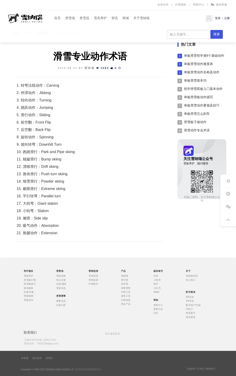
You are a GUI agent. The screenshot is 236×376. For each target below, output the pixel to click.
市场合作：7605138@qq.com (41, 343)
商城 (125, 18)
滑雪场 (70, 18)
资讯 (114, 18)
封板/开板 (29, 292)
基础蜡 (124, 276)
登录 (217, 18)
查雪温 (84, 18)
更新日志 (158, 309)
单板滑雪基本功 (195, 81)
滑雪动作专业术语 (197, 130)
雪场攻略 (61, 276)
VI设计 (189, 309)
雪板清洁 (28, 300)
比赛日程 (61, 305)
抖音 (155, 276)
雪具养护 (100, 18)
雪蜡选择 (93, 279)
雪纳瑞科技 (192, 276)
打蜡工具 (126, 292)
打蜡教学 (93, 284)
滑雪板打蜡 (30, 279)
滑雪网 (24, 358)
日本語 (200, 368)
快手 (155, 284)
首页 (57, 18)
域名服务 (190, 317)
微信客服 (219, 4)
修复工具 (126, 296)
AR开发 (190, 297)
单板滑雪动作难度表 (198, 64)
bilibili (156, 292)
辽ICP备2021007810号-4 (87, 369)
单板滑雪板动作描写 (198, 97)
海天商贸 (37, 358)
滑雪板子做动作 (195, 122)
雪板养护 (28, 276)
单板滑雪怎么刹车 (197, 114)
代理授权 (180, 4)
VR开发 (190, 301)
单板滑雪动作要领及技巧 (201, 105)
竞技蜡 (124, 284)
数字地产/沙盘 (193, 305)
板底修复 (28, 288)
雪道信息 (61, 288)
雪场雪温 (93, 276)
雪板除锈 (28, 296)
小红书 (157, 288)
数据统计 (211, 368)
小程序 (157, 279)
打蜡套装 (126, 300)
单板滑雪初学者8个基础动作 (204, 56)
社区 (155, 313)
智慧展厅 (190, 313)
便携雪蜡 (126, 288)
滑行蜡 (124, 279)
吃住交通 (61, 279)
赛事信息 (61, 301)
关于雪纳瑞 (141, 18)
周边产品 (126, 304)
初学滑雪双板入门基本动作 (203, 89)
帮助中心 (198, 4)
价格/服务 (61, 284)
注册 (227, 18)
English (191, 368)
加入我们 (190, 279)
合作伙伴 (162, 4)
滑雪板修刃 (30, 284)
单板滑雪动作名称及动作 (201, 72)
